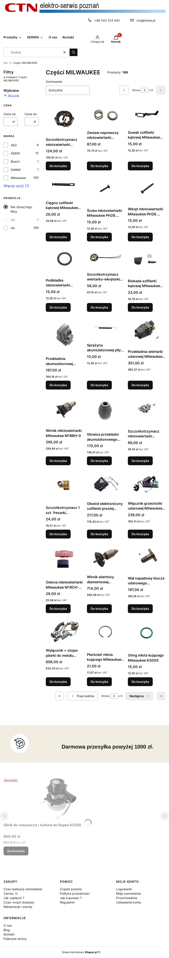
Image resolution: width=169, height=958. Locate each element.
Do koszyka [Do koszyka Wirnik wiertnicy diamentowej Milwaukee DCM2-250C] (99, 608)
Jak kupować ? (71, 898)
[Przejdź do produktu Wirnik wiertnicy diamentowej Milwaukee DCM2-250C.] (106, 557)
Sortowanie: (54, 81)
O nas (8, 925)
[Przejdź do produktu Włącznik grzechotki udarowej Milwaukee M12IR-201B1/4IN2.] (146, 484)
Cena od (10, 114)
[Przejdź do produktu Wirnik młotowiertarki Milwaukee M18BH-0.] (64, 409)
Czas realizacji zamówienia (23, 889)
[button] (73, 52)
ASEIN (15, 153)
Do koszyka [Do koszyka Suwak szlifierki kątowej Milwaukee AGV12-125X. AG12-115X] (140, 166)
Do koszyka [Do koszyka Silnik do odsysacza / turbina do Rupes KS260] (16, 851)
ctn (5, 62)
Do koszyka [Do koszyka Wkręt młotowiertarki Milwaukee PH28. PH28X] (140, 237)
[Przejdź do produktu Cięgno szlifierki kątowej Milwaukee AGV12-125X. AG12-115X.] (64, 186)
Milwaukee (18, 178)
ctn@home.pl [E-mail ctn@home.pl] (145, 20)
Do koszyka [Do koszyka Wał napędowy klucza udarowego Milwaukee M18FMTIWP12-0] (140, 608)
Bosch (15, 161)
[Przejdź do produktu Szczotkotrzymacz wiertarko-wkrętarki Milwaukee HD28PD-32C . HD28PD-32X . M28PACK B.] (106, 257)
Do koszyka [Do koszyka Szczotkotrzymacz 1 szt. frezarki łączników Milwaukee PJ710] (58, 534)
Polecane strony (15, 939)
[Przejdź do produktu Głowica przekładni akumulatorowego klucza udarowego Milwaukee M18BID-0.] (106, 411)
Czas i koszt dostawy (19, 902)
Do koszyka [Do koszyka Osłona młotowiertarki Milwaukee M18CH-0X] (58, 608)
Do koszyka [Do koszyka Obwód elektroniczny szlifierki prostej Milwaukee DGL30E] (99, 534)
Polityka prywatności (75, 893)
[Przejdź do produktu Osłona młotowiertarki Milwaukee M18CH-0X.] (64, 560)
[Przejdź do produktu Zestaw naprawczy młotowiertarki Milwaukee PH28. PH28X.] (106, 116)
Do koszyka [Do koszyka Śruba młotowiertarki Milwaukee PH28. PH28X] (99, 237)
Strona (136, 90)
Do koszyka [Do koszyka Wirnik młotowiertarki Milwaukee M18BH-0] (58, 461)
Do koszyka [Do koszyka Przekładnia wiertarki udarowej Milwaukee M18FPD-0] (140, 385)
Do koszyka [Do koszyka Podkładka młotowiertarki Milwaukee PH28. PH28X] (58, 307)
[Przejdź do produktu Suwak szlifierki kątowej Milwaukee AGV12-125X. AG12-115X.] (146, 116)
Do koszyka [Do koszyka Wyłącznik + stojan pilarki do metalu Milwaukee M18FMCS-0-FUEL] (58, 682)
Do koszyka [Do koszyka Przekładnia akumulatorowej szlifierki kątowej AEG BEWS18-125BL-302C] (58, 385)
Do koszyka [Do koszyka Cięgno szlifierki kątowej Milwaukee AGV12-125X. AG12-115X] (58, 237)
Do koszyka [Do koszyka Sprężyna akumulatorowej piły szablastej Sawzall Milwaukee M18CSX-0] (99, 385)
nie (13, 228)
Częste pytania (71, 889)
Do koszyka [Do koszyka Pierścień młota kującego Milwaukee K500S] (99, 682)
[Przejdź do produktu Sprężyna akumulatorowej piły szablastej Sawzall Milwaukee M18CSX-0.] (106, 328)
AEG (14, 145)
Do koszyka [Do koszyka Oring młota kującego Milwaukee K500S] (140, 682)
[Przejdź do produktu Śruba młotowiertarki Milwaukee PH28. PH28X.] (106, 190)
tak (13, 220)
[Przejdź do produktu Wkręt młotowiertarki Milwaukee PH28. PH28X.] (146, 189)
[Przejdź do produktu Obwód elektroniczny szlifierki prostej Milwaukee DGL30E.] (106, 484)
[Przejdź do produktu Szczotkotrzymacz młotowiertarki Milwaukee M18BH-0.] (146, 410)
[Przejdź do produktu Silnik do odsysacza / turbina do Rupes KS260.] (59, 799)
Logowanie (124, 889)
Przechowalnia (126, 898)
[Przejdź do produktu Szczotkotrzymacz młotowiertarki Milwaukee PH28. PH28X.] (64, 119)
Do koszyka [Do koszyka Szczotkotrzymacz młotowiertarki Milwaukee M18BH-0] (140, 461)
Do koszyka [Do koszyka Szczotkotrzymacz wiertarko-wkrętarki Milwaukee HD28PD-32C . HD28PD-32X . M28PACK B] (99, 307)
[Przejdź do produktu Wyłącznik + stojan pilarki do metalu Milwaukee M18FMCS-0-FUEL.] (64, 631)
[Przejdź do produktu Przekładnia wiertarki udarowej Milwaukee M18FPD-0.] (146, 331)
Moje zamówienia (128, 893)
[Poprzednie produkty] (82, 696)
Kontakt (9, 934)
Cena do (31, 114)
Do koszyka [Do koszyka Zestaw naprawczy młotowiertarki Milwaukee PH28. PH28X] (99, 166)
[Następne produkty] (139, 696)
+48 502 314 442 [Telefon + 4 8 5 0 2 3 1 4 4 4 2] (107, 20)
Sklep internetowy (79, 952)
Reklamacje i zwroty (18, 907)
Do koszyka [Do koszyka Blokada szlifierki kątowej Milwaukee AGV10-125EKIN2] (140, 307)
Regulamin (67, 902)
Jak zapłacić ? (14, 898)
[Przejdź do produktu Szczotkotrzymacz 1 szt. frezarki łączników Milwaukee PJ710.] (64, 486)
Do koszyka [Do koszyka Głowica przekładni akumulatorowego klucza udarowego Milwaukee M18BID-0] (99, 461)
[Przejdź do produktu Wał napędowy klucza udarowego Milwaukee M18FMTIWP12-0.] (146, 558)
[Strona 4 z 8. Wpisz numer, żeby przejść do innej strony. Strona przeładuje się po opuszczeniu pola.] (144, 90)
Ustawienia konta (128, 902)
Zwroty (9, 893)
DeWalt (16, 169)
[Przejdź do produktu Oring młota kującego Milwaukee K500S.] (146, 634)
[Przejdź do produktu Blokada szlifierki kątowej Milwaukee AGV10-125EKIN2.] (146, 261)
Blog (7, 930)
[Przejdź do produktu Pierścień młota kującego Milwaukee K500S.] (106, 633)
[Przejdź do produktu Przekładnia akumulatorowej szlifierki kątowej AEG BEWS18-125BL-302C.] (64, 334)
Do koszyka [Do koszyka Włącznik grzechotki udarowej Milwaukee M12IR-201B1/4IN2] (140, 534)
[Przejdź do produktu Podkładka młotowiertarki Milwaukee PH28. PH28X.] (64, 260)
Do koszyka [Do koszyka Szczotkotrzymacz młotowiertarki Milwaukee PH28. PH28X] (58, 166)
